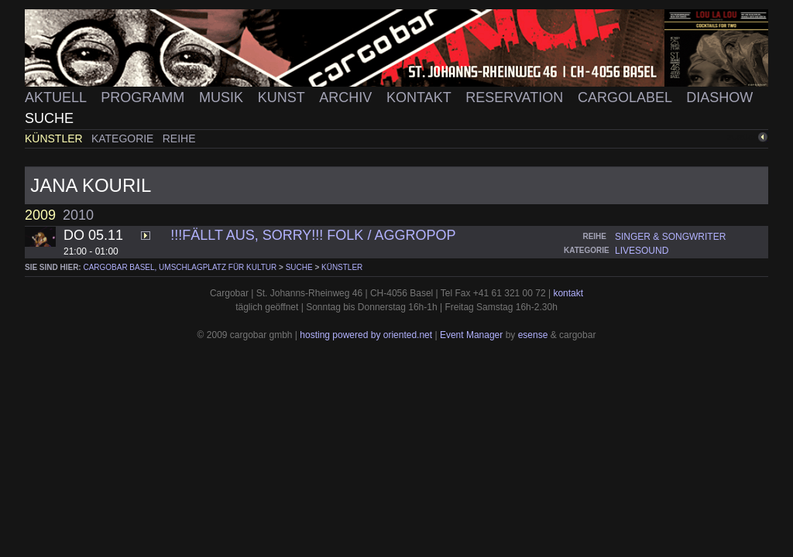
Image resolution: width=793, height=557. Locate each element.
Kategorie (123, 138)
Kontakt (420, 97)
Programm (144, 97)
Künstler (55, 138)
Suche (49, 118)
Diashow (719, 97)
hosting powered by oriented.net (366, 335)
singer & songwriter (670, 236)
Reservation (516, 97)
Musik (223, 97)
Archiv (347, 97)
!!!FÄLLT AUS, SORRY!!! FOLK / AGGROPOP (312, 235)
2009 (40, 215)
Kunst (283, 97)
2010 (78, 215)
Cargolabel (626, 97)
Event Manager (471, 335)
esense (533, 335)
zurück (742, 137)
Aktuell (57, 97)
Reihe (179, 138)
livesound (641, 250)
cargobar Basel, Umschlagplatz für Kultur (179, 267)
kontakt (568, 293)
